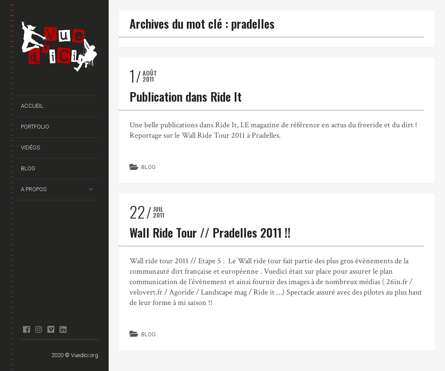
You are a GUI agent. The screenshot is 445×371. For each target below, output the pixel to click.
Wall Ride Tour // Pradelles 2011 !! (210, 232)
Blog (28, 168)
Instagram (38, 329)
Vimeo (50, 329)
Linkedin (62, 329)
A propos (33, 189)
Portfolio (35, 126)
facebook (26, 329)
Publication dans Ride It (186, 96)
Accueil (32, 106)
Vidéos (30, 147)
